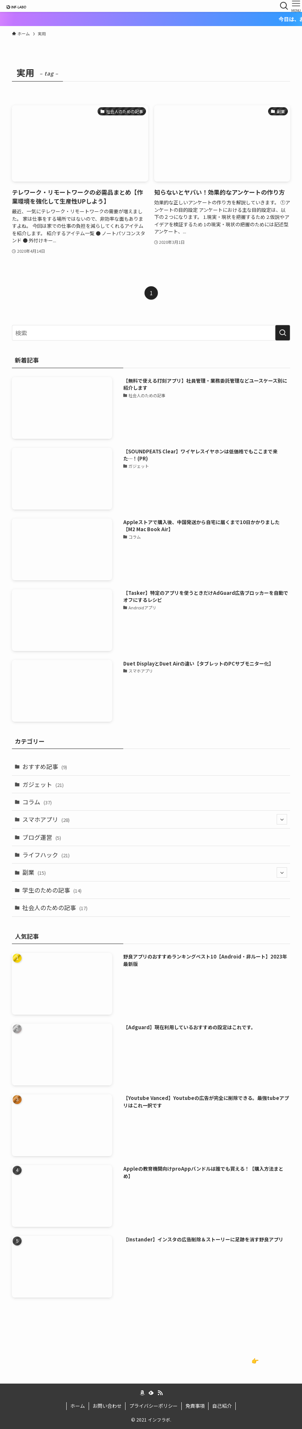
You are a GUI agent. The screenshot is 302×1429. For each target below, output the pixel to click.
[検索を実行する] (282, 333)
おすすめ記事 (44, 766)
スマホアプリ (154, 819)
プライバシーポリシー (153, 1405)
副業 (154, 872)
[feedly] (151, 1393)
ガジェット (43, 784)
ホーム (77, 1405)
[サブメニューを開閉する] (282, 819)
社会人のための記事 (55, 907)
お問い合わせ (107, 1405)
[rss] (160, 1393)
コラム (37, 801)
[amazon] (142, 1393)
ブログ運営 (41, 837)
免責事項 (195, 1405)
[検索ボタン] (284, 6)
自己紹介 (222, 1405)
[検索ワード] (151, 333)
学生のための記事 (52, 890)
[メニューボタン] (296, 6)
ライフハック (46, 854)
